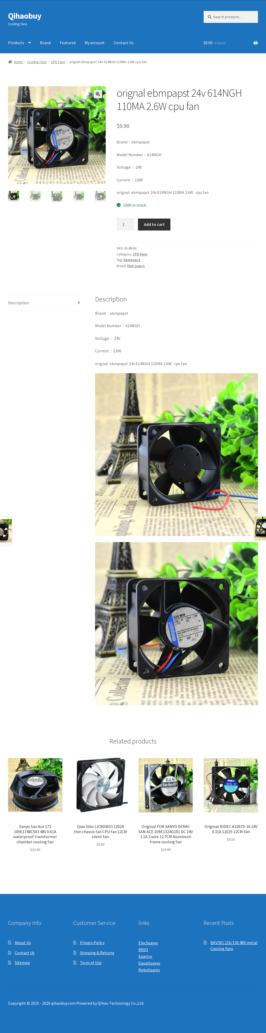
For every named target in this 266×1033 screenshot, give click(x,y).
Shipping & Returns (97, 952)
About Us (23, 942)
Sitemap (22, 962)
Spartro (145, 956)
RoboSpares (149, 969)
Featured (68, 42)
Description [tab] (18, 302)
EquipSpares (149, 963)
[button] (98, 94)
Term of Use (91, 962)
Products (16, 42)
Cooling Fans (37, 62)
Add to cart (154, 224)
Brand (45, 42)
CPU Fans (58, 62)
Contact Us (124, 42)
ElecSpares (148, 942)
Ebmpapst (132, 260)
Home (18, 62)
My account (95, 42)
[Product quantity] (125, 225)
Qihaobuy (24, 16)
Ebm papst (136, 266)
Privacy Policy (92, 942)
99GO (143, 949)
